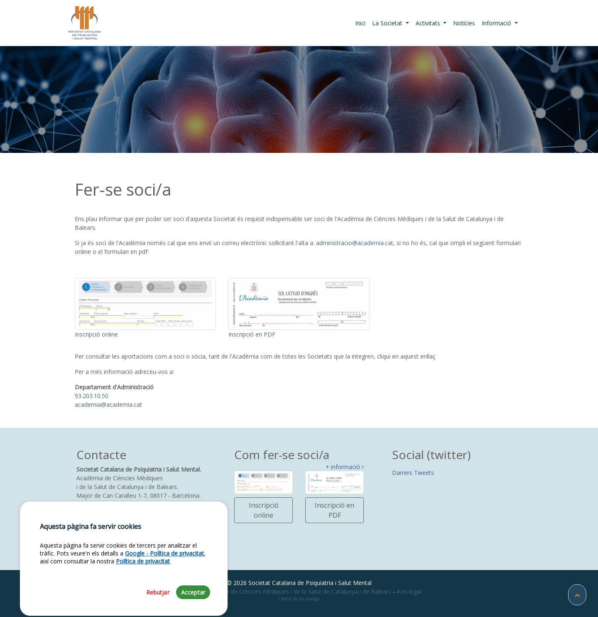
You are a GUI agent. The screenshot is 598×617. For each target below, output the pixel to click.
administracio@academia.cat (354, 243)
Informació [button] (497, 23)
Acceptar (193, 606)
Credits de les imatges (299, 599)
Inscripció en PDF (334, 510)
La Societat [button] (388, 23)
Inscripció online (264, 510)
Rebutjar (157, 606)
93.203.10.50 (91, 396)
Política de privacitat (143, 575)
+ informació (345, 467)
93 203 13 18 (97, 513)
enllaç (428, 356)
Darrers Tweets (413, 473)
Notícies (464, 23)
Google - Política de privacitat (164, 567)
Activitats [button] (429, 23)
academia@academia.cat (108, 404)
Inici (362, 23)
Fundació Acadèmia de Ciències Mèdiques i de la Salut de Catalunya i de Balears (283, 591)
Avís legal (409, 591)
